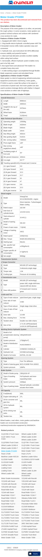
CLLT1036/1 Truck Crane (10, 518)
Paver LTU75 (26, 454)
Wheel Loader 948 (7, 473)
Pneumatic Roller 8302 (29, 504)
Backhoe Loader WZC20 (9, 457)
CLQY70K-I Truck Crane (30, 442)
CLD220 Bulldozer (7, 509)
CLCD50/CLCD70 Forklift (30, 459)
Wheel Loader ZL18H (29, 471)
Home (2, 13)
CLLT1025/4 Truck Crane (30, 512)
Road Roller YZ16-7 (8, 495)
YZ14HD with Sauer (28, 484)
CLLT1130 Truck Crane (9, 523)
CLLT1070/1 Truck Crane (10, 521)
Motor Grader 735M (28, 538)
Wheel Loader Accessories (26, 474)
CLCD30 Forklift (7, 459)
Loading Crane (6, 465)
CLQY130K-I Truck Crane (30, 448)
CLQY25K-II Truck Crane (10, 434)
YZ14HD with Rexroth (8, 484)
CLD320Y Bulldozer (28, 509)
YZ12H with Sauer (28, 490)
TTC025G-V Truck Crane (30, 515)
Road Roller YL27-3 (8, 504)
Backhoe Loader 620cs (30, 457)
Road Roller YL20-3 (28, 501)
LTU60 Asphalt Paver (29, 526)
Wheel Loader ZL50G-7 (9, 448)
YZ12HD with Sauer (8, 481)
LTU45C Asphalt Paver (9, 529)
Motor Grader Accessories (10, 478)
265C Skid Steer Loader (30, 523)
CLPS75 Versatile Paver (9, 535)
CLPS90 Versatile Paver (9, 532)
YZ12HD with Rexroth (29, 478)
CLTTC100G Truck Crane (30, 521)
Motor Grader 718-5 (28, 451)
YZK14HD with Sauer (8, 487)
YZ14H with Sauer (7, 492)
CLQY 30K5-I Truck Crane (8, 438)
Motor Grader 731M (8, 538)
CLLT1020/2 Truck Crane (10, 512)
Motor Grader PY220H (19, 13)
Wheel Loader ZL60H (29, 440)
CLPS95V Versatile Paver (30, 532)
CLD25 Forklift (26, 462)
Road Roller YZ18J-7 (29, 495)
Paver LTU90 (5, 454)
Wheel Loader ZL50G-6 (9, 445)
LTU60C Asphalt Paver (29, 529)
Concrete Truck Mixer (29, 535)
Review (8, 13)
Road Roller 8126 (28, 487)
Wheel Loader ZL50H (29, 437)
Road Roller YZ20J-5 (8, 498)
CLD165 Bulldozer (28, 506)
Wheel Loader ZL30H (29, 434)
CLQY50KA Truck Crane (9, 442)
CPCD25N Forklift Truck (9, 526)
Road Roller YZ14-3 (28, 492)
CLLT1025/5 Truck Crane (10, 515)
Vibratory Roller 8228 (29, 498)
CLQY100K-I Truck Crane (30, 445)
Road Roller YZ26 (7, 501)
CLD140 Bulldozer (7, 506)
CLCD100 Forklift (7, 462)
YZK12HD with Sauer (29, 481)
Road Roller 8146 (7, 490)
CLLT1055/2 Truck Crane (30, 518)
